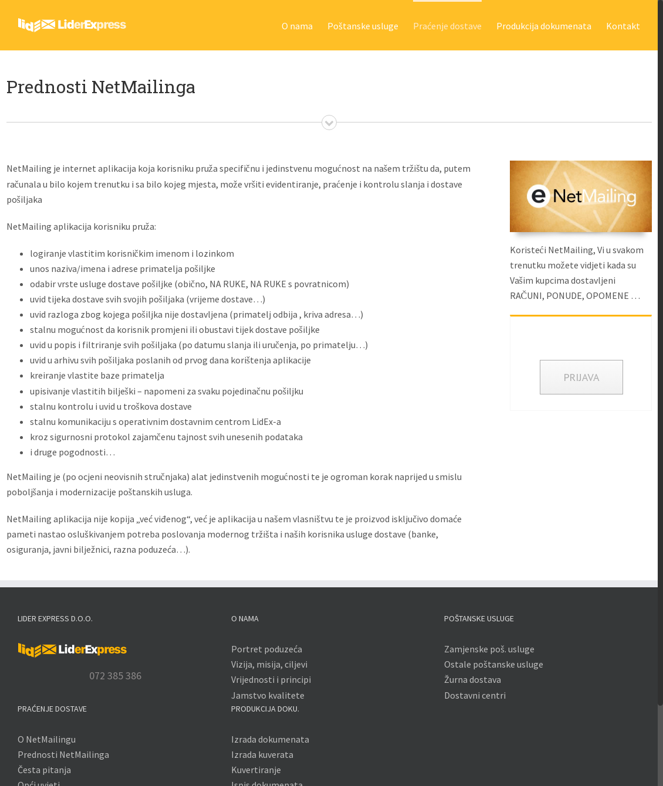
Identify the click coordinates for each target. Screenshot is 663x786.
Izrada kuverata (262, 754)
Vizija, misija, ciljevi (269, 664)
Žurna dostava (472, 679)
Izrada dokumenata (270, 739)
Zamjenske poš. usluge (489, 649)
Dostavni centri (475, 695)
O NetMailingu (47, 739)
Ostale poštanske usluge (493, 664)
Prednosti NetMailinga (63, 754)
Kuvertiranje (256, 769)
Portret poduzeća (266, 649)
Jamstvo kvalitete (268, 695)
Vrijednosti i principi (271, 679)
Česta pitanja (44, 769)
